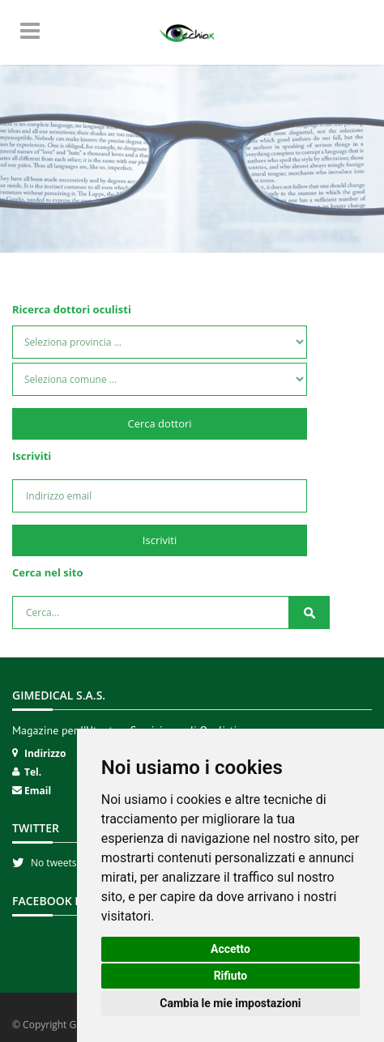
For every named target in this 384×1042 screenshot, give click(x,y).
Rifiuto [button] (231, 975)
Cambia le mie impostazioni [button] (230, 1003)
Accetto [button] (230, 948)
